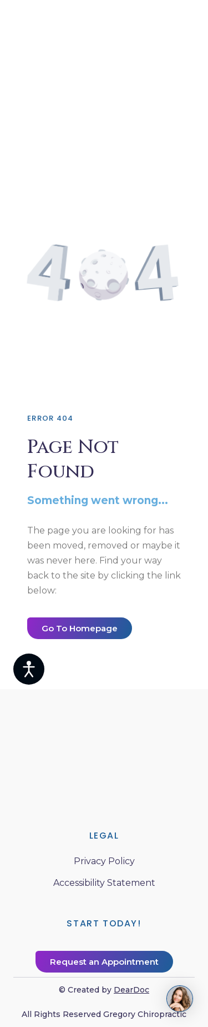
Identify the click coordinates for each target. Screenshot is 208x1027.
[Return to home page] (104, 750)
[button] (79, 628)
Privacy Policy (104, 861)
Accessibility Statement (104, 883)
